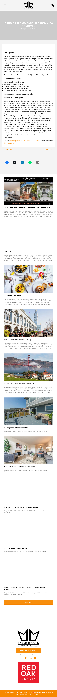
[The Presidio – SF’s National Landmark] (28, 367)
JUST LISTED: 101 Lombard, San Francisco (20, 467)
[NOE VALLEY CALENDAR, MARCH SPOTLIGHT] (28, 491)
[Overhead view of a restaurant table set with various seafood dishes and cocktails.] (28, 279)
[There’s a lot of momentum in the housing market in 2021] (28, 191)
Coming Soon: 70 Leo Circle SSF (16, 428)
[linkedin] (30, 658)
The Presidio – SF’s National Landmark (19, 384)
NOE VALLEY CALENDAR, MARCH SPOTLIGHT (21, 507)
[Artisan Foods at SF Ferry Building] (28, 323)
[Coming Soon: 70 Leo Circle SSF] (28, 411)
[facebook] (22, 658)
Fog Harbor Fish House (13, 296)
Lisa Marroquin (9, 143)
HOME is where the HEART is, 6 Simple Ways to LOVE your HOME (26, 588)
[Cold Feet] (28, 235)
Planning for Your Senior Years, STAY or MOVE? (25, 141)
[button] (5, 5)
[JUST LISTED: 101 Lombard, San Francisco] (28, 450)
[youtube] (35, 658)
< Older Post (8, 149)
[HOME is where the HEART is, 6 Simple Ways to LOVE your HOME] (28, 571)
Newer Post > (48, 149)
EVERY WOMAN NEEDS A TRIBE (16, 548)
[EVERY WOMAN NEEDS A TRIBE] (28, 532)
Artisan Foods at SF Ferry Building (17, 340)
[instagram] (26, 658)
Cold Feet (7, 252)
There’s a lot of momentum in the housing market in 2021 (27, 208)
